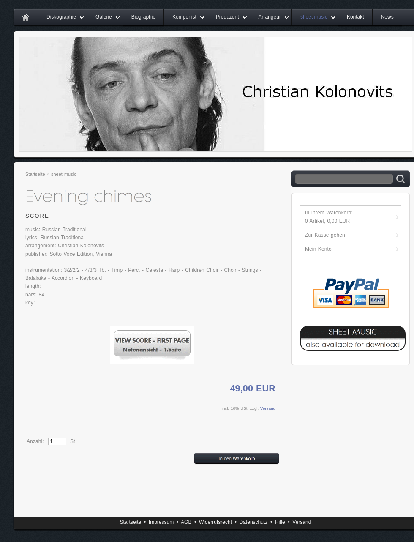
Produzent (227, 17)
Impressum (161, 522)
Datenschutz (254, 522)
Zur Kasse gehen (325, 235)
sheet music (313, 17)
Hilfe (280, 522)
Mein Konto (318, 249)
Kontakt (355, 17)
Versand (267, 408)
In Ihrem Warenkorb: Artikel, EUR (329, 217)
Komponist (184, 17)
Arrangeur (270, 17)
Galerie (103, 17)
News (387, 17)
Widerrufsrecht (215, 522)
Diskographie (61, 17)
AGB (186, 522)
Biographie (143, 17)
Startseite (35, 174)
